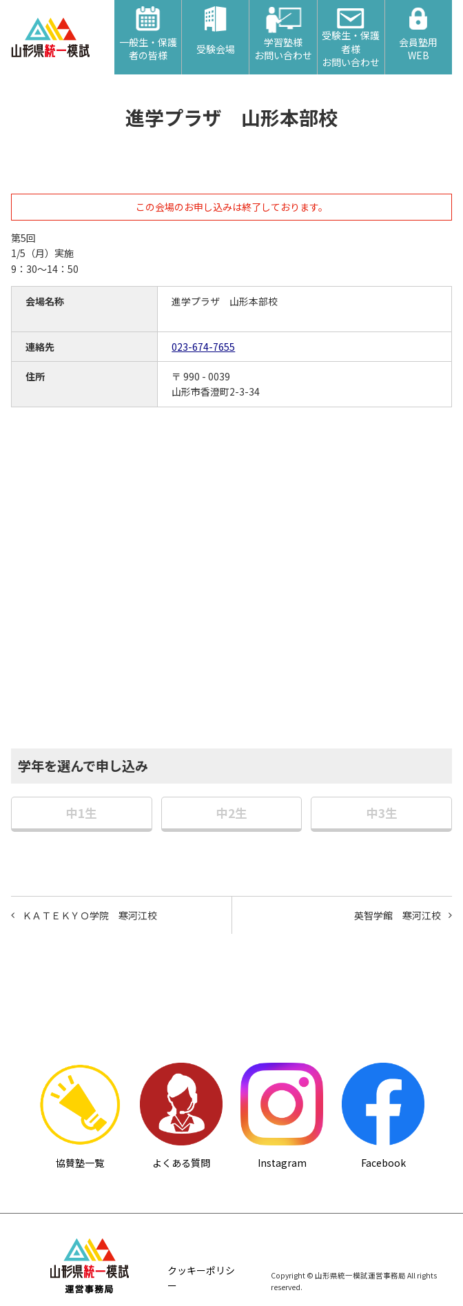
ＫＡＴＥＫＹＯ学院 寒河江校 (89, 915)
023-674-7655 (203, 347)
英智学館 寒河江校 (397, 915)
